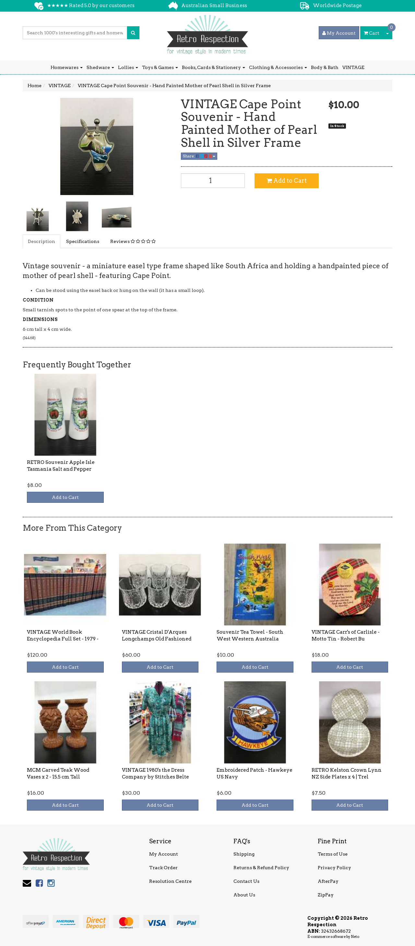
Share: (199, 156)
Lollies (128, 67)
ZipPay (326, 894)
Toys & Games (160, 67)
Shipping (244, 854)
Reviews (133, 241)
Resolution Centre (170, 881)
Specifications (82, 241)
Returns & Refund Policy (261, 867)
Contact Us (246, 881)
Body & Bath (324, 67)
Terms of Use (333, 854)
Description (41, 241)
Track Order (163, 867)
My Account (163, 854)
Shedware (100, 67)
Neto (355, 936)
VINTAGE (353, 67)
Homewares (67, 67)
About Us (244, 894)
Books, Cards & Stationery (213, 67)
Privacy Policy (334, 867)
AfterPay (328, 881)
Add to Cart (287, 180)
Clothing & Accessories (278, 67)
